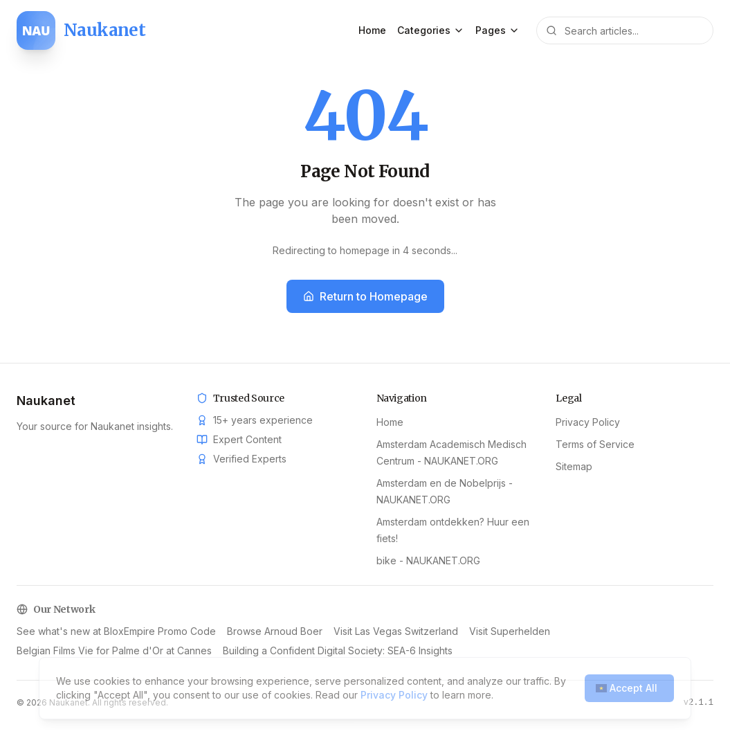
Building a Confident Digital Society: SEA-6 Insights (338, 631)
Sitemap (574, 466)
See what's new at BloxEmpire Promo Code (563, 631)
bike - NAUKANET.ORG (428, 560)
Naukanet (46, 400)
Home (372, 30)
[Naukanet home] (81, 30)
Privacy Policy (588, 422)
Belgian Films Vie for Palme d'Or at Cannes (114, 631)
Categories (430, 30)
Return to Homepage (365, 296)
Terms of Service (595, 444)
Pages (497, 30)
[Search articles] (624, 30)
